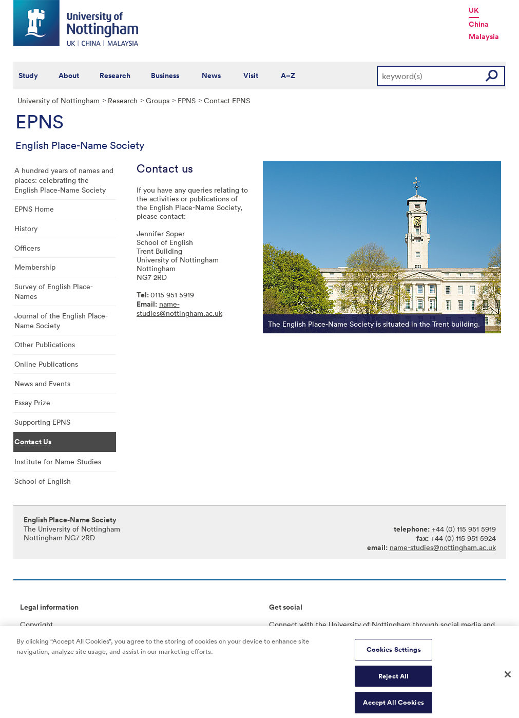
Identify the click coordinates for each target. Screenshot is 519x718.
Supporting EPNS (42, 422)
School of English (42, 481)
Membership (34, 267)
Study (28, 75)
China (479, 24)
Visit (250, 75)
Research (115, 75)
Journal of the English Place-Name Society (61, 320)
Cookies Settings (394, 654)
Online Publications (46, 364)
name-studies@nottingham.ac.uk (179, 308)
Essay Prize (32, 402)
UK (474, 10)
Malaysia (484, 36)
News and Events (42, 383)
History (25, 228)
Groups (157, 100)
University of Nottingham (58, 100)
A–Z (288, 75)
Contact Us (32, 442)
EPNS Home (34, 209)
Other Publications (44, 344)
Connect (283, 624)
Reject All (393, 681)
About (69, 75)
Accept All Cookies (393, 707)
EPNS (187, 100)
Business (165, 75)
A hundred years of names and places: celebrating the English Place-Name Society (63, 180)
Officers (27, 248)
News (211, 75)
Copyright (36, 624)
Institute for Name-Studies (57, 461)
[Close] (507, 679)
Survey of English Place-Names (53, 291)
